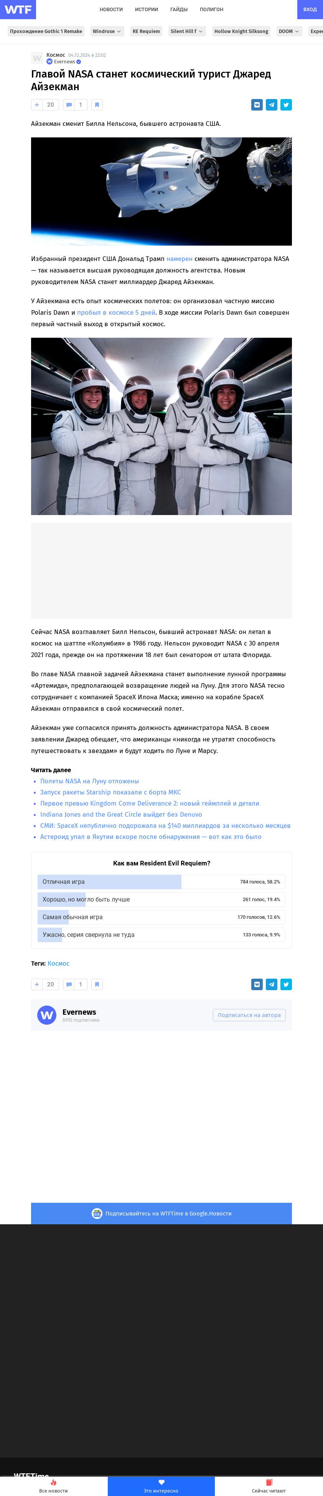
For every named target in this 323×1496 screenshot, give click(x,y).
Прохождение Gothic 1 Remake (46, 31)
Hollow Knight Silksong (241, 31)
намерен (179, 259)
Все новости (53, 1486)
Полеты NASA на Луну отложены (89, 781)
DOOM (289, 31)
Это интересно (161, 1486)
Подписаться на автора (249, 1015)
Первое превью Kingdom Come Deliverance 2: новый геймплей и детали (149, 803)
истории (146, 9)
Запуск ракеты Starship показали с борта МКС (110, 792)
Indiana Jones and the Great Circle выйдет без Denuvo (121, 815)
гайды (179, 9)
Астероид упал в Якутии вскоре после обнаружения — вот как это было (151, 837)
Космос (55, 55)
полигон (211, 9)
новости (111, 9)
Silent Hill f (187, 31)
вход (310, 9)
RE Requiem (146, 31)
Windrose (107, 31)
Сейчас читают (269, 1486)
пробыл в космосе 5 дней (116, 313)
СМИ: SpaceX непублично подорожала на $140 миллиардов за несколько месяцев (165, 826)
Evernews (79, 1012)
